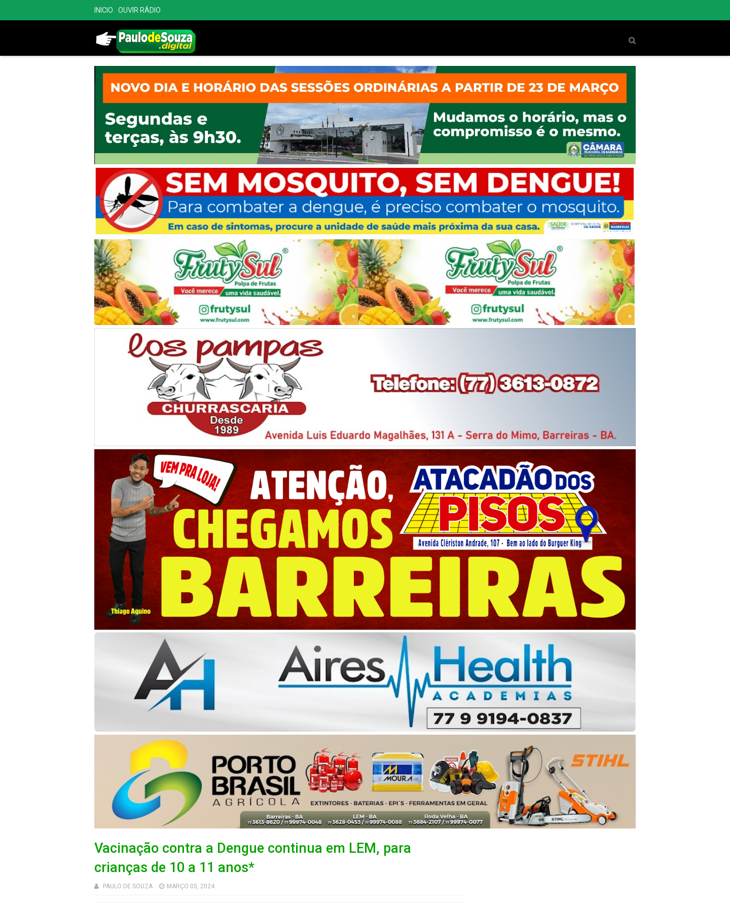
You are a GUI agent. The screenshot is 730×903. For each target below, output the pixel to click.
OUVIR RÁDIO (139, 10)
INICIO (103, 10)
